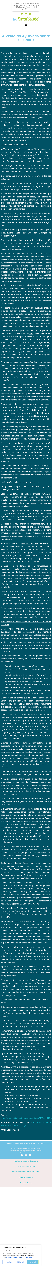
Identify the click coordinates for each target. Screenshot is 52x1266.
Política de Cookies (26, 1257)
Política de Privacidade (13, 1257)
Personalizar (8, 1262)
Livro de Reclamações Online (26, 1166)
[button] (26, 25)
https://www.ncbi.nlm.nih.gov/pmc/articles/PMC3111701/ (26, 1118)
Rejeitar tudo (20, 1262)
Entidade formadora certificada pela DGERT (26, 1171)
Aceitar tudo (32, 1262)
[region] (20, 1255)
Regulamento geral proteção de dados (26, 1161)
